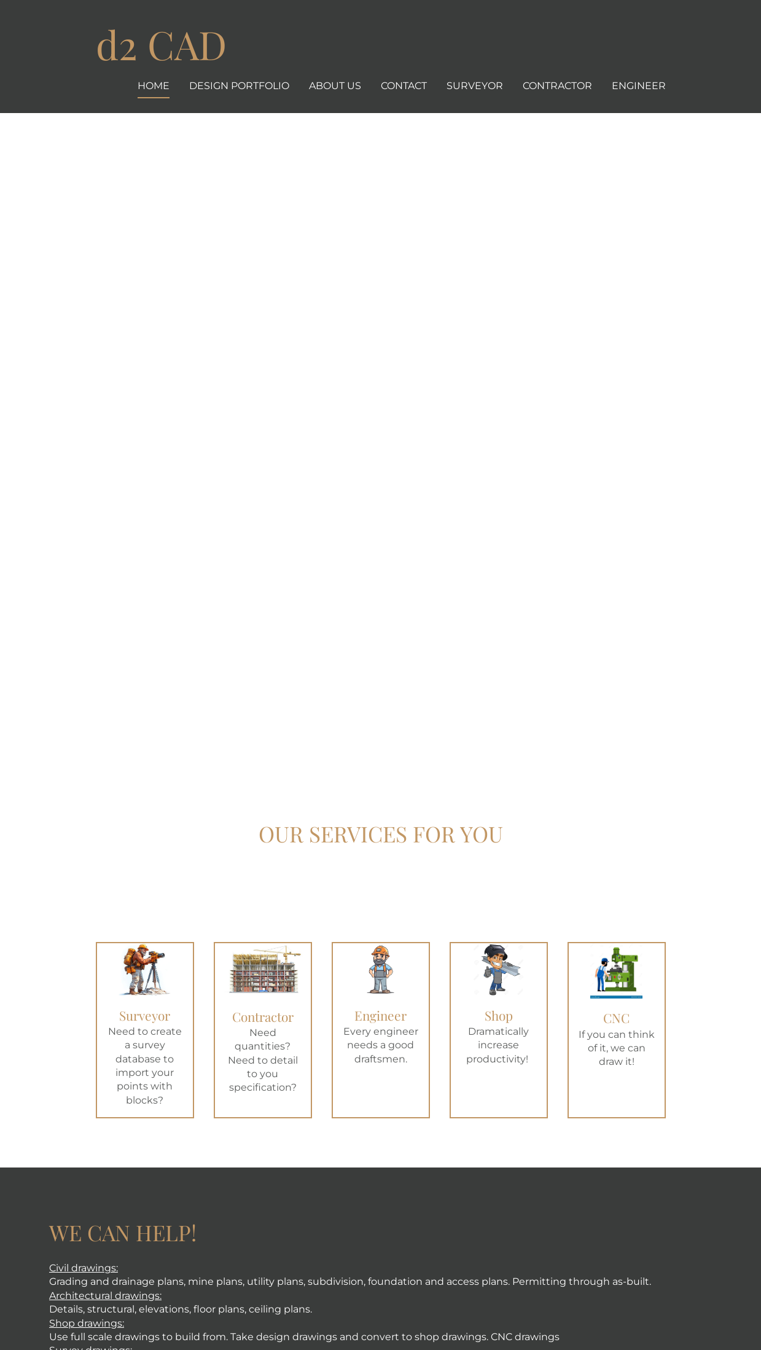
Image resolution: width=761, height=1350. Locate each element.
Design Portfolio (239, 86)
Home (154, 86)
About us (335, 86)
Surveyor (475, 86)
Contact (404, 86)
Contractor (557, 86)
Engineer (639, 86)
